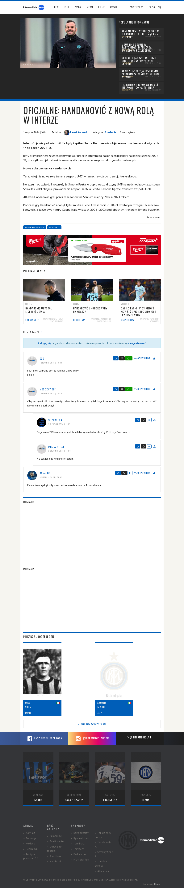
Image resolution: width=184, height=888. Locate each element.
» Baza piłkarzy (80, 833)
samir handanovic (34, 227)
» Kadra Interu (79, 854)
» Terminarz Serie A (101, 863)
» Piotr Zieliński (80, 859)
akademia (54, 227)
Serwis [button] (113, 7)
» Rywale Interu (80, 838)
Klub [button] (67, 7)
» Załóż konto (55, 841)
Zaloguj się (154, 7)
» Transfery (77, 849)
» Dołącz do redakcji (54, 848)
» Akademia (102, 871)
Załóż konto (137, 7)
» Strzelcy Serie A (104, 854)
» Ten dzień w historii (103, 835)
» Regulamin (30, 849)
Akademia (110, 132)
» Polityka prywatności (30, 856)
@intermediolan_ (139, 737)
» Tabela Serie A (103, 844)
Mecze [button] (90, 7)
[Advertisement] (92, 534)
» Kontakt (29, 833)
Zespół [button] (78, 7)
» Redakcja (29, 838)
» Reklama (29, 843)
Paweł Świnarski (76, 132)
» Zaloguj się (54, 836)
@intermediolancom (92, 738)
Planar (157, 884)
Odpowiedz (142, 358)
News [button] (57, 7)
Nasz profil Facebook (44, 738)
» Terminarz (78, 843)
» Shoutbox (54, 856)
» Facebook (54, 861)
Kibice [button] (101, 7)
